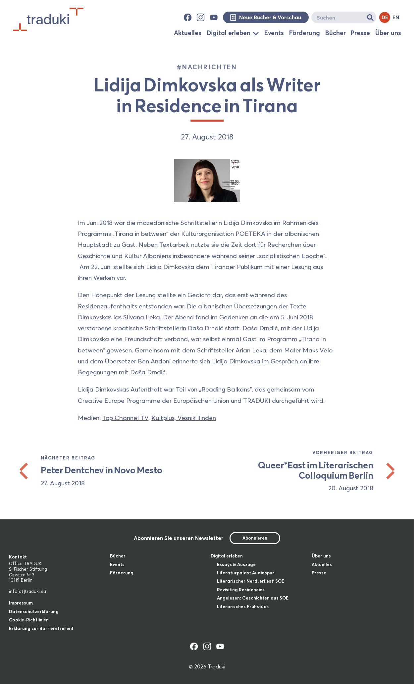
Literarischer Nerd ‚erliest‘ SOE (250, 581)
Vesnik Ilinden (197, 418)
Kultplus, (164, 418)
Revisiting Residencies (241, 589)
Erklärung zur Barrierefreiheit (41, 628)
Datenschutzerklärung (34, 611)
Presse (360, 33)
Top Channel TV (125, 418)
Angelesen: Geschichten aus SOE (252, 598)
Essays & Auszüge (236, 564)
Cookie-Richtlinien (29, 619)
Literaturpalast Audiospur (245, 572)
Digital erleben (228, 33)
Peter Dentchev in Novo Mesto (101, 470)
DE (385, 17)
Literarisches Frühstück (243, 606)
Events (274, 33)
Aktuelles (187, 33)
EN (396, 17)
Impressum (21, 602)
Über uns (388, 33)
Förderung (304, 33)
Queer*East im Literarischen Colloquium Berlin (315, 470)
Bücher (335, 33)
